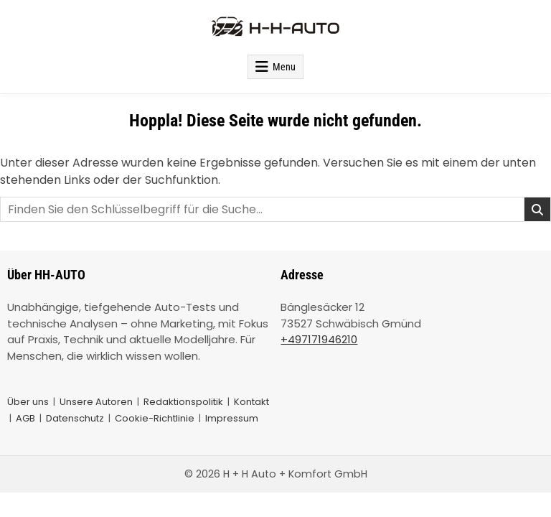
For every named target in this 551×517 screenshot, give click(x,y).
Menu (284, 67)
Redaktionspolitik (183, 402)
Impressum (231, 418)
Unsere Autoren (96, 402)
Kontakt (251, 402)
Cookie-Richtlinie (154, 418)
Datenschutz (75, 418)
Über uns (28, 402)
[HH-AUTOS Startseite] (275, 27)
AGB (25, 418)
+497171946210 (319, 339)
